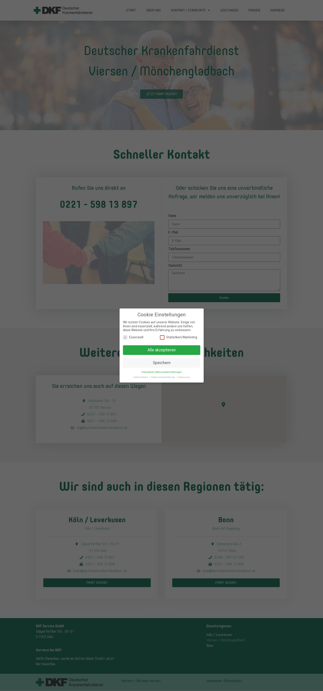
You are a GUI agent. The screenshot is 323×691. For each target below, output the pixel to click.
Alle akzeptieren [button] (162, 348)
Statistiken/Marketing (178, 335)
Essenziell (133, 335)
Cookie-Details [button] (141, 375)
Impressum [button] (184, 375)
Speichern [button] (161, 361)
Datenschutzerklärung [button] (163, 375)
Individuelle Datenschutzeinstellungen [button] (162, 370)
